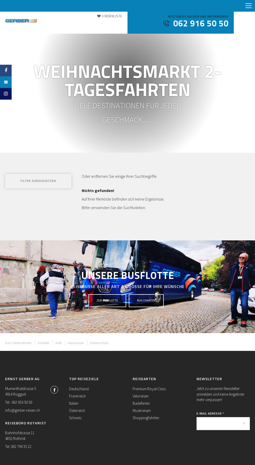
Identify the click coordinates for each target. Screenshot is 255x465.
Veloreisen (141, 396)
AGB (58, 343)
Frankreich (77, 396)
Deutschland (79, 388)
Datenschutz (99, 343)
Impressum (76, 343)
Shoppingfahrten (146, 417)
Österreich (77, 410)
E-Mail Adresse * (210, 413)
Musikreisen (142, 410)
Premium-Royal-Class (149, 388)
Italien (73, 403)
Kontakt (43, 343)
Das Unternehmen (18, 343)
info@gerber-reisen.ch (22, 410)
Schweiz (75, 417)
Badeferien (141, 403)
